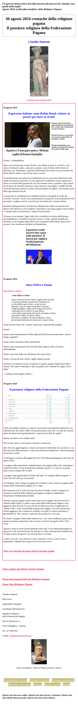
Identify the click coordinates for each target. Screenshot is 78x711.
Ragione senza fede (63, 680)
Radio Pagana (52, 684)
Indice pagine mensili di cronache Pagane (23, 569)
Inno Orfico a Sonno (12, 291)
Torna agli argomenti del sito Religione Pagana (26, 579)
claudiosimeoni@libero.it (20, 635)
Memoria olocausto (19, 684)
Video (66, 684)
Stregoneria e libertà (15, 680)
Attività (37, 684)
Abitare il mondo (39, 680)
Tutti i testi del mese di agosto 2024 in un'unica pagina (28, 551)
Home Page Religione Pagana (17, 584)
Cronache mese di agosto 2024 (39, 100)
